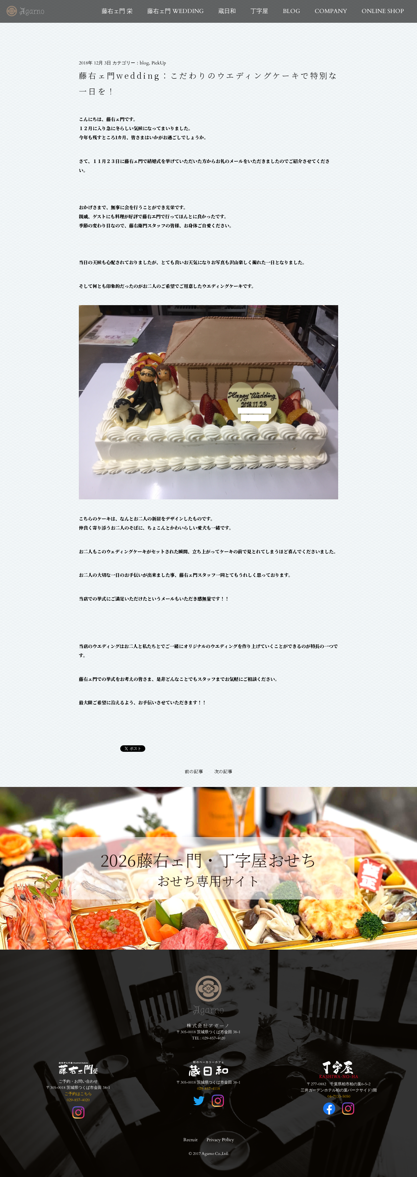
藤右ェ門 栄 (117, 11)
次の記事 (223, 771)
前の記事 (194, 771)
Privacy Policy (220, 1140)
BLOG (291, 11)
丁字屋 (259, 11)
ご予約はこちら (78, 1093)
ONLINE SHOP (383, 11)
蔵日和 (227, 11)
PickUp (158, 63)
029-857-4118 (208, 1088)
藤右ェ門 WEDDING (175, 11)
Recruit (190, 1140)
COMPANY (331, 11)
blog (144, 63)
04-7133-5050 (338, 1096)
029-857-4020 (213, 1038)
